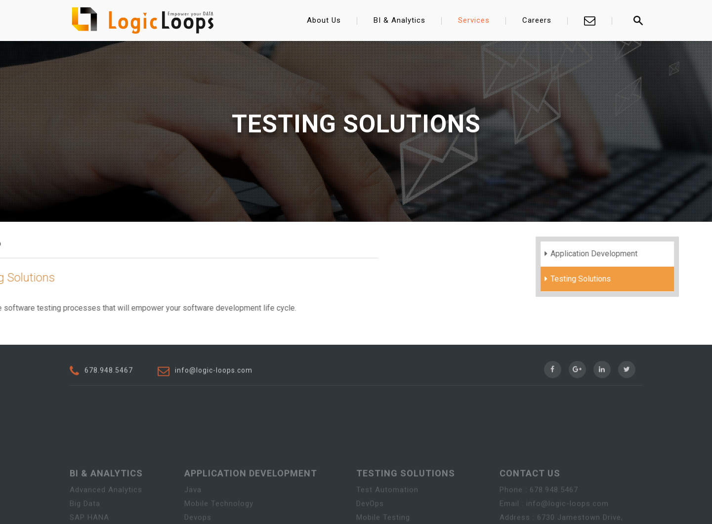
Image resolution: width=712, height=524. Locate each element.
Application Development (614, 253)
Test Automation (387, 515)
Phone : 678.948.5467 (539, 515)
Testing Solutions (601, 278)
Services (474, 20)
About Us (324, 20)
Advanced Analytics (106, 515)
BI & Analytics (399, 20)
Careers (536, 20)
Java (193, 515)
